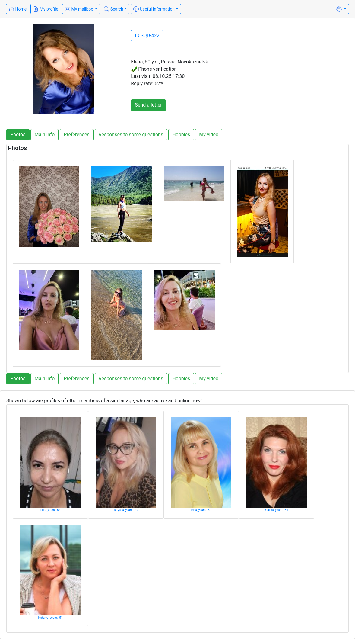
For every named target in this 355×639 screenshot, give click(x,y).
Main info (44, 134)
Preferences (76, 134)
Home (18, 9)
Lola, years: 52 (50, 510)
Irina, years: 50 (201, 510)
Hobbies (181, 134)
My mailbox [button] (79, 9)
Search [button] (113, 9)
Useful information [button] (154, 9)
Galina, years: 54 (276, 510)
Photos (18, 134)
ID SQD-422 (147, 35)
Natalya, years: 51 (50, 617)
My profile (45, 9)
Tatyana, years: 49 (125, 510)
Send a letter (148, 105)
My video (208, 134)
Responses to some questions (131, 134)
